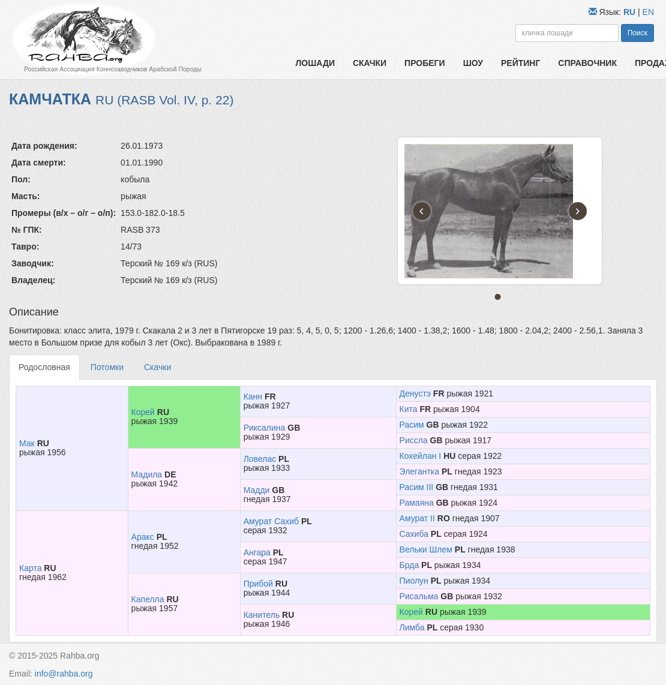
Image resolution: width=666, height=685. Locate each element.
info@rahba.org (64, 673)
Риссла (414, 440)
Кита (409, 409)
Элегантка (420, 471)
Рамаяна (417, 502)
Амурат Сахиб (271, 521)
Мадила (147, 474)
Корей (143, 412)
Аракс (142, 537)
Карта (30, 568)
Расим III (417, 487)
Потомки (107, 367)
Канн (253, 396)
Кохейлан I (421, 456)
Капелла (147, 599)
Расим (412, 424)
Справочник (587, 63)
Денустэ (415, 393)
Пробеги (424, 63)
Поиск (637, 33)
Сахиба (414, 534)
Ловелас (260, 459)
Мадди (257, 490)
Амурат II (417, 518)
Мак (27, 443)
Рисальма (419, 596)
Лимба (412, 627)
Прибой (258, 583)
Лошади (315, 63)
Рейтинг (520, 63)
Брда (409, 565)
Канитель (262, 615)
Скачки (369, 63)
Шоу (473, 63)
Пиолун (414, 580)
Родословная (44, 367)
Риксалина (265, 427)
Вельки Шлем (426, 549)
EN (648, 12)
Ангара (257, 552)
